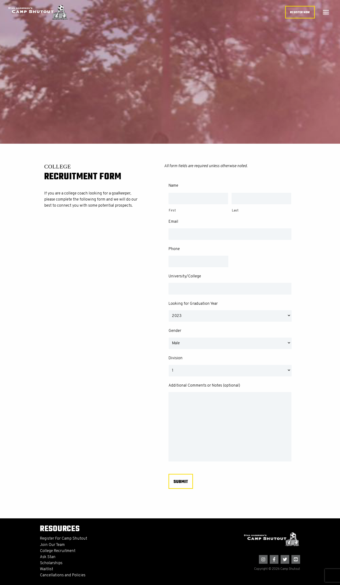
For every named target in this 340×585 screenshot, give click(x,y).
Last (235, 211)
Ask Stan (48, 557)
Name (173, 185)
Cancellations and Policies (62, 575)
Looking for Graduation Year (193, 303)
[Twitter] (285, 559)
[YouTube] (295, 559)
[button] (300, 12)
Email (173, 221)
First (172, 211)
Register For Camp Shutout (63, 538)
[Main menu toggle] (325, 12)
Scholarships (51, 563)
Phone (174, 249)
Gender (174, 330)
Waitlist (46, 569)
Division (175, 358)
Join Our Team (52, 544)
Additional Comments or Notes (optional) (204, 385)
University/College (184, 276)
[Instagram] (263, 559)
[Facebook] (274, 559)
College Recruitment (57, 551)
